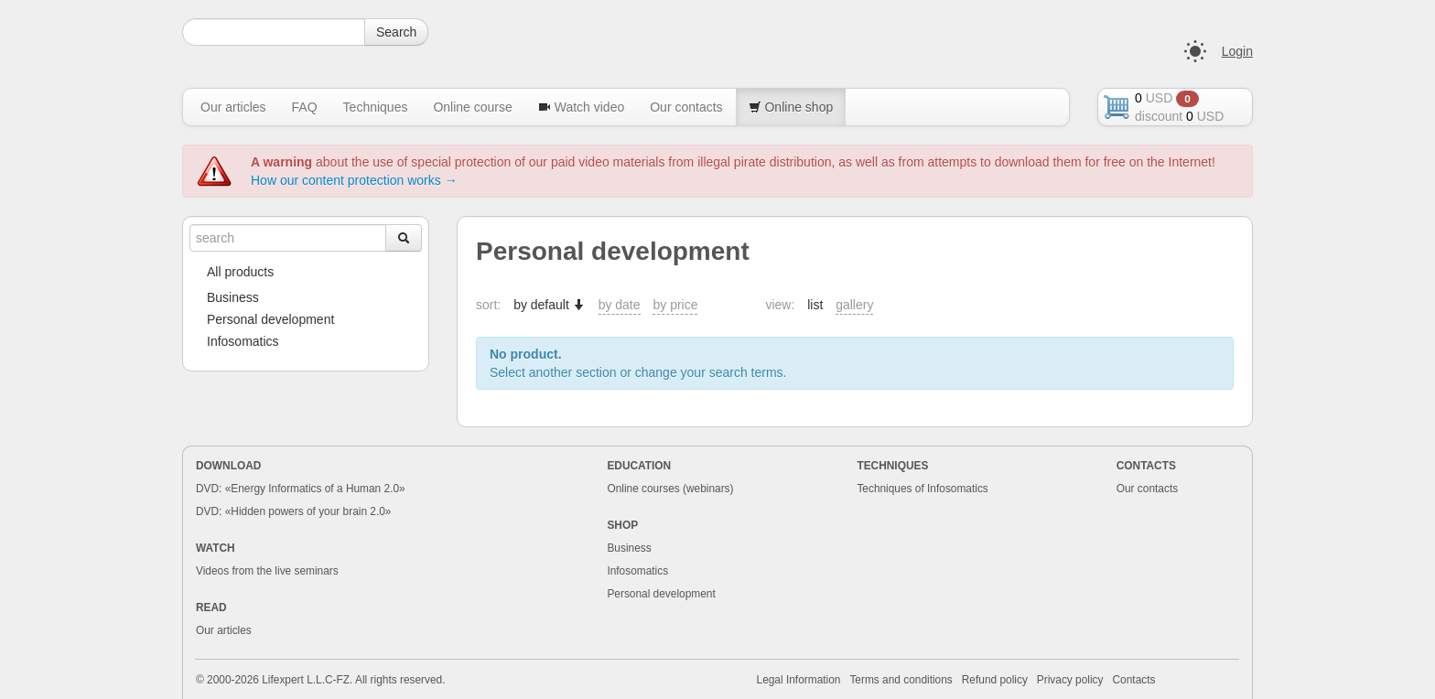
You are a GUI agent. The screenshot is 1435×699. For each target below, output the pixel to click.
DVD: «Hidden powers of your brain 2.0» (294, 511)
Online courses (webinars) (670, 488)
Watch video (581, 107)
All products (240, 271)
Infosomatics (243, 341)
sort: (488, 304)
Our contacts (686, 107)
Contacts (1134, 679)
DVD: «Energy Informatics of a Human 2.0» (300, 488)
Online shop (791, 107)
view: (779, 304)
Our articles (233, 107)
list (815, 304)
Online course (472, 107)
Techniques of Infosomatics (922, 488)
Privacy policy (1070, 679)
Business (233, 297)
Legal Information (799, 679)
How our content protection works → (354, 180)
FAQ (305, 107)
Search (396, 32)
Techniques (375, 107)
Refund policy (995, 679)
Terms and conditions (900, 679)
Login (1237, 51)
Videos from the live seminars (267, 571)
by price (675, 304)
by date (620, 304)
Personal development (270, 319)
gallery (854, 304)
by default (549, 304)
